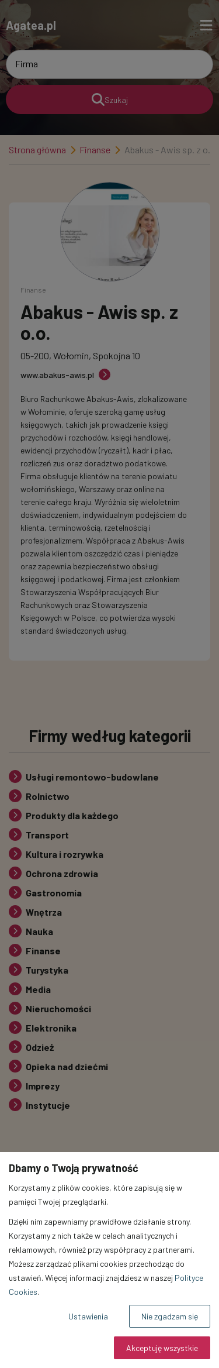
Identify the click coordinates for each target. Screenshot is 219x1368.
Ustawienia (88, 1316)
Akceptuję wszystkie (162, 1348)
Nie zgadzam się (169, 1316)
